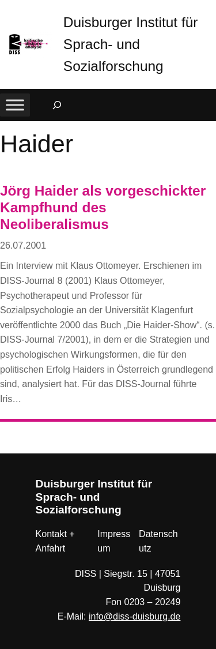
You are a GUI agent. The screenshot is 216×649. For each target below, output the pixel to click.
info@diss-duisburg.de (134, 616)
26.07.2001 (23, 245)
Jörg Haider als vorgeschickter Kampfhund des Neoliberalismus (103, 207)
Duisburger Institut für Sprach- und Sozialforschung (130, 44)
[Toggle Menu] (15, 104)
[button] (207, 11)
